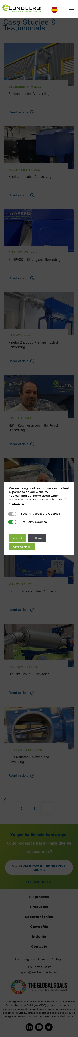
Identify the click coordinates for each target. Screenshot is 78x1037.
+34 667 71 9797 (39, 967)
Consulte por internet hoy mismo (39, 867)
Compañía (39, 926)
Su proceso (39, 896)
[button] (71, 9)
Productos (39, 906)
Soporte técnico (39, 916)
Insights (39, 936)
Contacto (39, 946)
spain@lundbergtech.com (39, 972)
